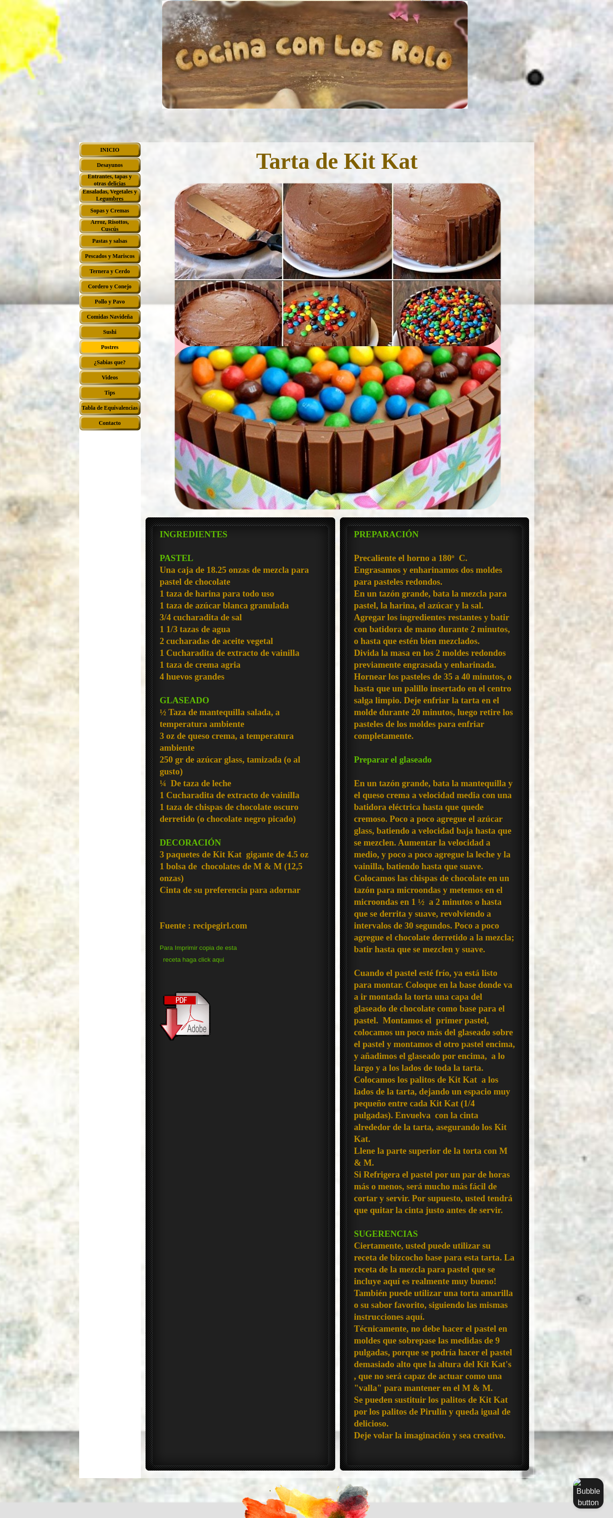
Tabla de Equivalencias (109, 408)
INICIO (109, 150)
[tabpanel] (240, 785)
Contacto (110, 423)
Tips (109, 392)
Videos (109, 377)
